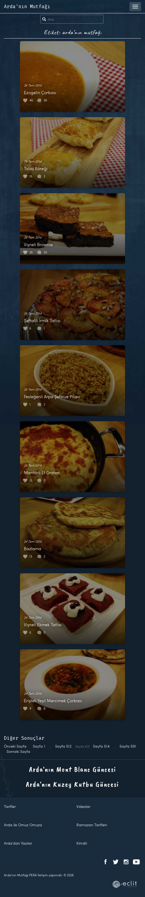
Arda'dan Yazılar (18, 843)
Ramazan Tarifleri (91, 824)
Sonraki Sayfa (18, 751)
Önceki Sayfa (15, 746)
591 (128, 746)
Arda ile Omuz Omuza (23, 824)
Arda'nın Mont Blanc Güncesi (72, 769)
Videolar (83, 806)
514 (101, 746)
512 (63, 746)
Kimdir (81, 843)
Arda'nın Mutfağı (27, 6)
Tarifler (10, 806)
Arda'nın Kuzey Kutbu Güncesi (72, 784)
